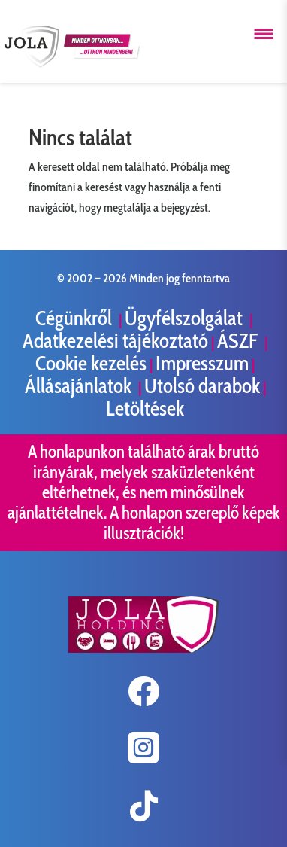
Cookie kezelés (91, 363)
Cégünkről (75, 318)
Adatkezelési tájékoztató (115, 340)
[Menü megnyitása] (263, 34)
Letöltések (145, 408)
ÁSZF (239, 340)
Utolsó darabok (202, 385)
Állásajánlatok (80, 385)
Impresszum (202, 363)
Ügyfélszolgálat (185, 318)
